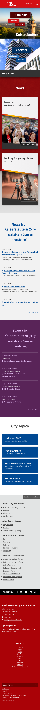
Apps (20, 650)
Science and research (11, 574)
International (8, 579)
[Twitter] (21, 592)
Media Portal (8, 516)
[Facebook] (16, 592)
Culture (6, 545)
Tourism (6, 542)
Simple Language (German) (11, 697)
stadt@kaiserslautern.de (13, 620)
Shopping (7, 551)
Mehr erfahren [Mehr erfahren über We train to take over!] (28, 144)
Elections (6, 513)
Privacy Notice (7, 693)
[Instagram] (30, 592)
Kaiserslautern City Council (14, 507)
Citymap (20, 656)
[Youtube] (25, 592)
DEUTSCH (29, 3)
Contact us (5, 689)
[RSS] (35, 592)
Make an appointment (20, 667)
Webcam (20, 663)
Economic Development (12, 577)
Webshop (20, 665)
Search (20, 658)
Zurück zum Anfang (31, 497)
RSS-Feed (20, 654)
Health (6, 527)
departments (12, 631)
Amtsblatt (20, 647)
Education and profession (13, 559)
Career (20, 652)
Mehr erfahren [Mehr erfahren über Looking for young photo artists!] (28, 200)
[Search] (35, 685)
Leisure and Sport (10, 548)
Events (6, 539)
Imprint (4, 691)
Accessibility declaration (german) (14, 695)
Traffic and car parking (12, 530)
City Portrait (8, 525)
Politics (6, 510)
